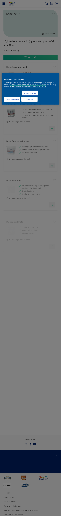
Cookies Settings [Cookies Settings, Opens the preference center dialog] (30, 93)
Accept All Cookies (12, 99)
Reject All (29, 99)
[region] (30, 89)
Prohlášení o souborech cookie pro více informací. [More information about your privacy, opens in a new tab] (28, 86)
